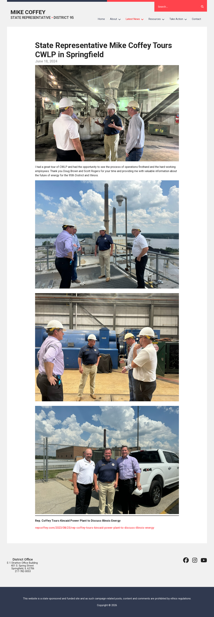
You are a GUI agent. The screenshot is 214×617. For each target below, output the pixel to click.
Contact (196, 19)
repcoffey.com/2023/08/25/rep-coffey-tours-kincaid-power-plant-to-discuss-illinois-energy (94, 527)
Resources (158, 19)
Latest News (136, 19)
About (116, 19)
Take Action (179, 19)
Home (101, 19)
